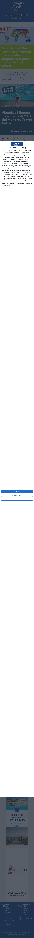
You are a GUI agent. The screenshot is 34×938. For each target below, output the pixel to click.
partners (11, 150)
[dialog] (17, 469)
